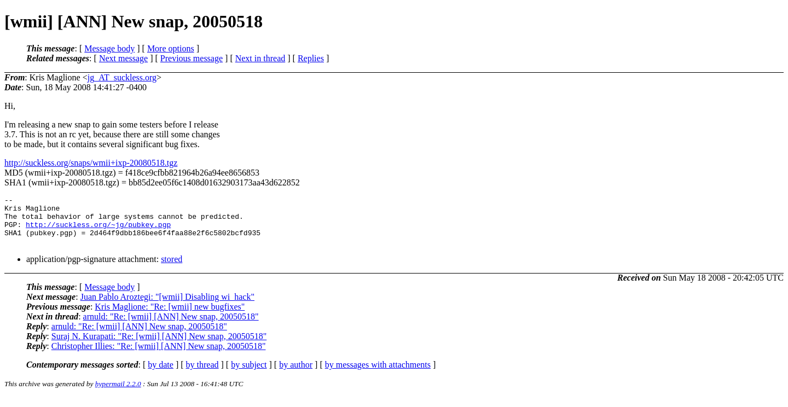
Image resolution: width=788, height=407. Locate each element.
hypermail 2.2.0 (118, 393)
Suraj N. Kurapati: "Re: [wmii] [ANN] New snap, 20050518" (158, 346)
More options (170, 48)
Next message (123, 58)
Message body (109, 48)
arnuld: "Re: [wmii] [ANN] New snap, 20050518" (171, 326)
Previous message (191, 58)
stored (171, 269)
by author (295, 374)
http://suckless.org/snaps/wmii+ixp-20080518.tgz (90, 162)
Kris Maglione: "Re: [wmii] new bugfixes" (170, 316)
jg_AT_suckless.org (122, 77)
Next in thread (260, 58)
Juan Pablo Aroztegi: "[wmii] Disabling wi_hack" (167, 306)
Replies (311, 58)
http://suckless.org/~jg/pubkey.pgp (98, 231)
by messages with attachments (378, 374)
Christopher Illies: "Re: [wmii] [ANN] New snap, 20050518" (158, 356)
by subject (248, 374)
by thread (202, 374)
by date (160, 374)
